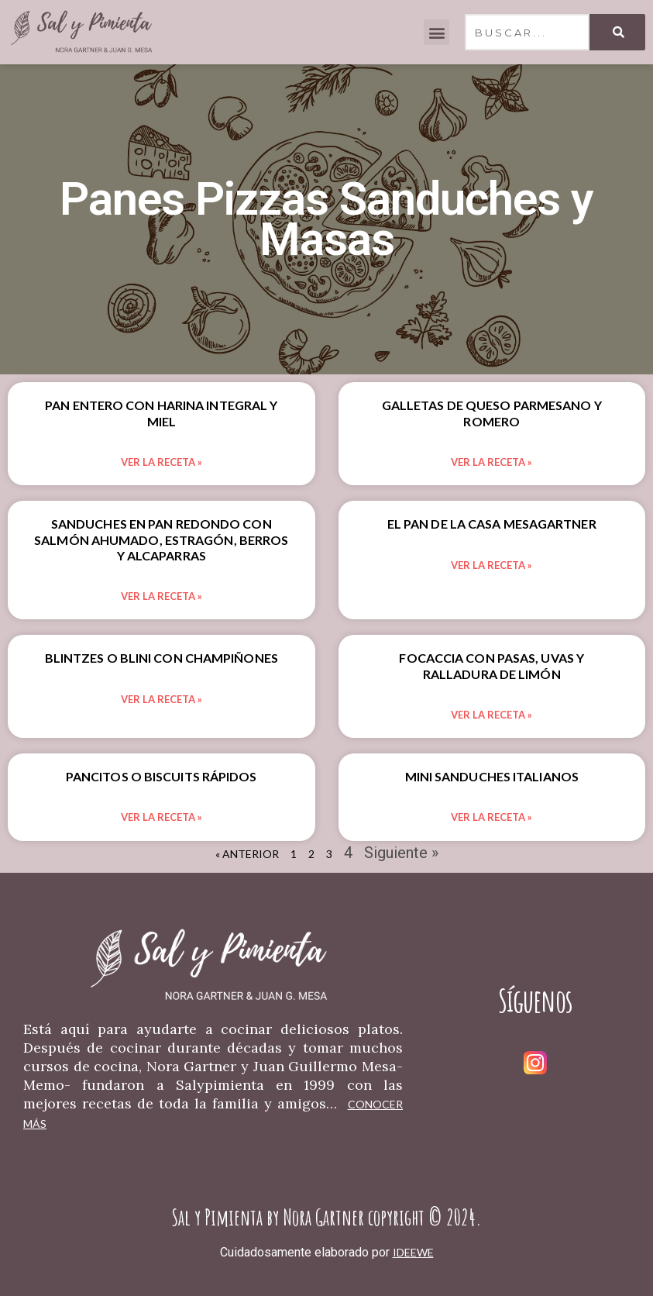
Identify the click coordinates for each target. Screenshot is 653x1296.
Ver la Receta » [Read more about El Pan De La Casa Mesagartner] (491, 565)
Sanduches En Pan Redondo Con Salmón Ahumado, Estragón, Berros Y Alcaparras (161, 539)
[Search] (617, 32)
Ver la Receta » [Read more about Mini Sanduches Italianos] (491, 817)
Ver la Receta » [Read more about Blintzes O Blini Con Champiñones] (161, 699)
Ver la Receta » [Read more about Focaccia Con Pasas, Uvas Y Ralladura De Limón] (491, 714)
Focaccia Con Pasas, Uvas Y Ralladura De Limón (491, 665)
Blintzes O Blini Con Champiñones (161, 657)
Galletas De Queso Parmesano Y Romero (492, 413)
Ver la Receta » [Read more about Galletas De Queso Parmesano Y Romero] (491, 462)
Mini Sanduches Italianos (492, 776)
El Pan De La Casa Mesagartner (491, 523)
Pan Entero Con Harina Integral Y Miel (161, 413)
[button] (436, 32)
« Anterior (247, 853)
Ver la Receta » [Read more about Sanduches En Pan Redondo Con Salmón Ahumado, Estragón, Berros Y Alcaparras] (161, 596)
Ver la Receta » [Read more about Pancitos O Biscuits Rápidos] (161, 817)
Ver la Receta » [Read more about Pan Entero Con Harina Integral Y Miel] (161, 462)
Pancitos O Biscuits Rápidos (161, 776)
